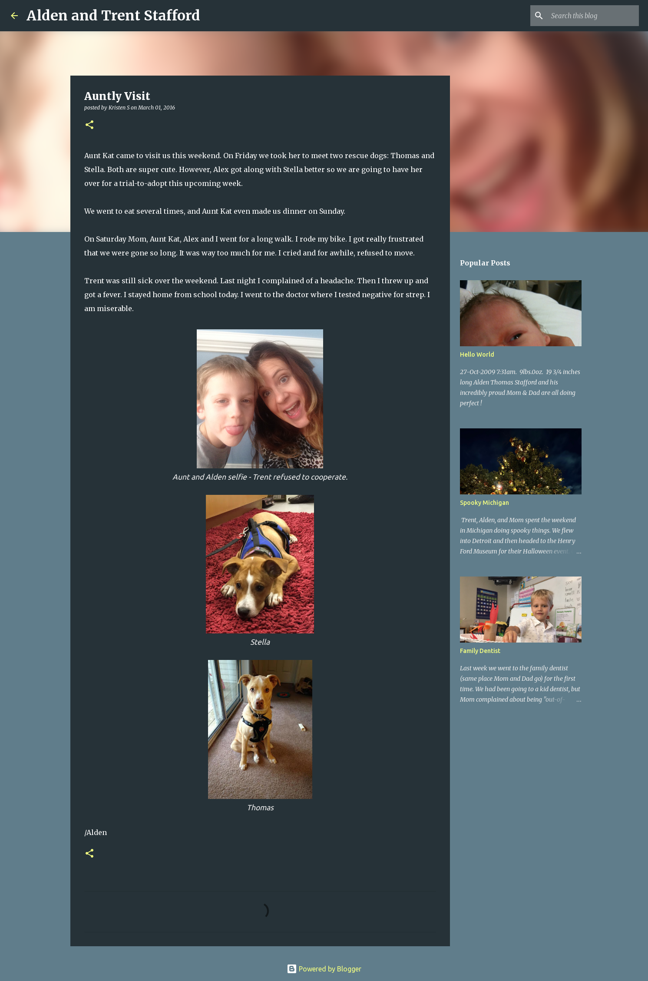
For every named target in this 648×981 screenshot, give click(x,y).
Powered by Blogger (324, 969)
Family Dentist (480, 650)
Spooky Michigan (484, 502)
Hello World (477, 354)
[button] (89, 125)
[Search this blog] (593, 15)
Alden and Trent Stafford (113, 15)
